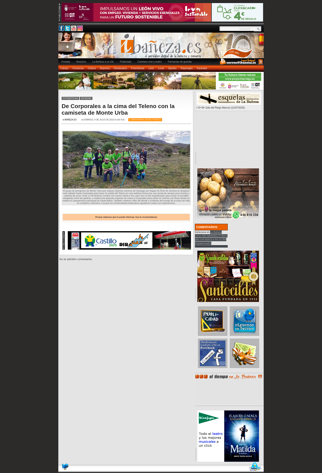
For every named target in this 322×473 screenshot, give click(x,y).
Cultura (92, 68)
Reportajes (187, 68)
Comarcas (78, 68)
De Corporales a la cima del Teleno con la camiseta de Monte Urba (118, 109)
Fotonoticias (137, 68)
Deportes (105, 68)
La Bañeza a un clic (103, 61)
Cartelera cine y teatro (149, 61)
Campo (64, 68)
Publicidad (125, 61)
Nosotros (81, 61)
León (151, 68)
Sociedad (202, 68)
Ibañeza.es (162, 47)
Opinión (172, 68)
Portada (65, 61)
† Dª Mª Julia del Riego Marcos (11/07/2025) (220, 107)
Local (161, 68)
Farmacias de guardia (180, 61)
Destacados (120, 68)
